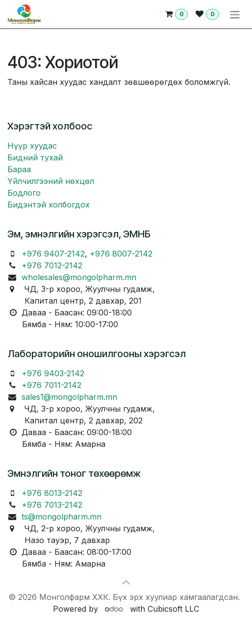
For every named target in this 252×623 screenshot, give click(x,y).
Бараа (19, 169)
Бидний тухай (35, 157)
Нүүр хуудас (32, 146)
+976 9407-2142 (53, 254)
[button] (126, 582)
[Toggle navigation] (235, 14)
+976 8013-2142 (52, 493)
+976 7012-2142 (52, 265)
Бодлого (24, 193)
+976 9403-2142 (53, 373)
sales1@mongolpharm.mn (69, 397)
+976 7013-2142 (52, 505)
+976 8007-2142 (121, 254)
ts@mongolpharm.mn (61, 516)
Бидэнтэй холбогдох (48, 204)
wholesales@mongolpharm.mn (79, 277)
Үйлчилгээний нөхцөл (50, 181)
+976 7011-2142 (51, 385)
